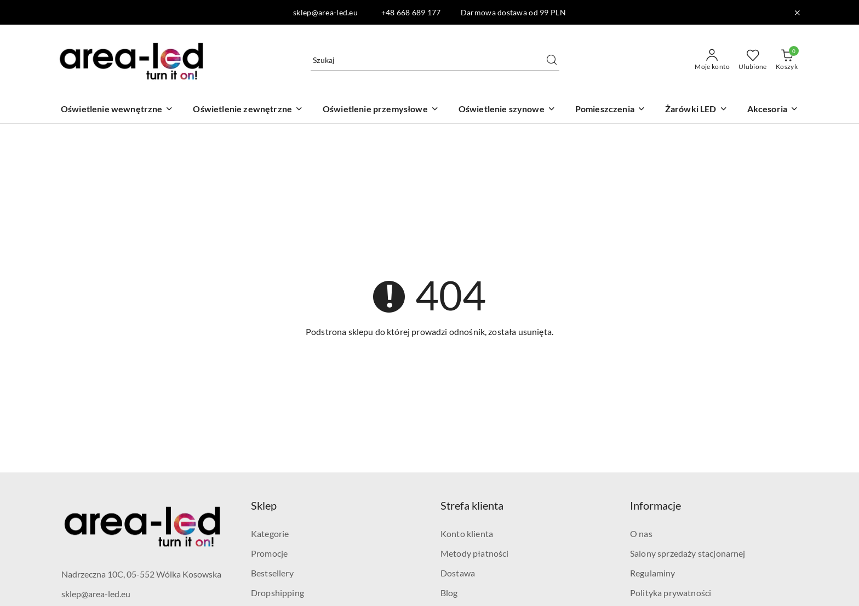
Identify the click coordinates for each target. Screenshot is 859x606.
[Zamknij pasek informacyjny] (797, 13)
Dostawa (457, 573)
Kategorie (270, 533)
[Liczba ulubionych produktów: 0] (752, 60)
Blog (449, 592)
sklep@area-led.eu (95, 593)
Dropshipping (277, 592)
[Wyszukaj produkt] (435, 60)
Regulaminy (652, 573)
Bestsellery (272, 573)
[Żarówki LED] (696, 110)
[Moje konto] (712, 60)
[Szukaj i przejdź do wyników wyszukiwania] (551, 60)
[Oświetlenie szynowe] (507, 110)
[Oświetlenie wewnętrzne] (117, 110)
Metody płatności (474, 553)
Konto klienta (466, 533)
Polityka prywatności (670, 592)
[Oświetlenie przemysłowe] (380, 110)
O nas (641, 533)
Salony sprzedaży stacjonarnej (688, 553)
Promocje (269, 553)
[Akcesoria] (773, 110)
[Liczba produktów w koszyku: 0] (786, 60)
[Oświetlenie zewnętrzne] (247, 110)
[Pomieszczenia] (610, 110)
